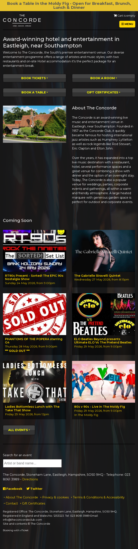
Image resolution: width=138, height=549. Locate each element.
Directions (30, 479)
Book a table (33, 92)
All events (18, 430)
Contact (12, 503)
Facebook (12, 489)
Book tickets (33, 78)
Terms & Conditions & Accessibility (99, 497)
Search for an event (17, 455)
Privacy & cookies (55, 497)
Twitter (34, 489)
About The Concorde (22, 497)
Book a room (102, 78)
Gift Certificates (102, 92)
